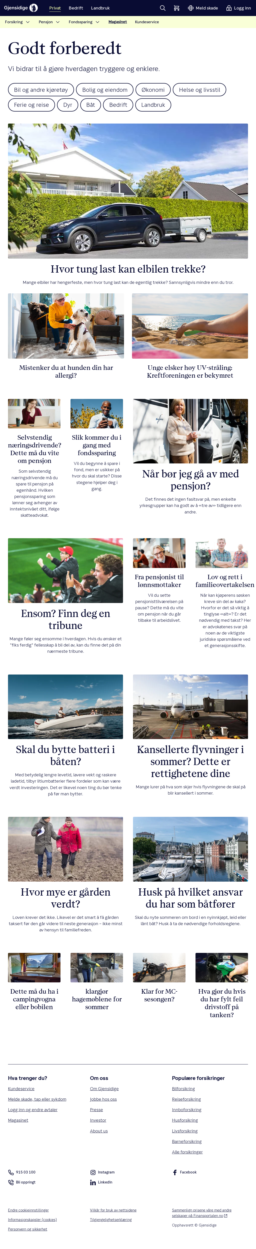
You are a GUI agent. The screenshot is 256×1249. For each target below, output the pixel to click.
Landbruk (158, 106)
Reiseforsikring (186, 1100)
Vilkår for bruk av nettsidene (114, 1212)
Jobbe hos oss (103, 1100)
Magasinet (18, 1122)
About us (99, 1132)
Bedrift (122, 106)
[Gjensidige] (22, 8)
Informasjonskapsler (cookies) (33, 1222)
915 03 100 (22, 1175)
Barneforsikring (187, 1143)
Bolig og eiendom (107, 90)
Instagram (102, 1176)
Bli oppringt (22, 1186)
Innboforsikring (187, 1111)
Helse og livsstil (206, 90)
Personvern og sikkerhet (28, 1232)
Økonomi (158, 90)
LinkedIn (101, 1186)
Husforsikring (185, 1122)
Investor (98, 1122)
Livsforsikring (185, 1132)
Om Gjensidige (104, 1090)
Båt (93, 106)
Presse (96, 1111)
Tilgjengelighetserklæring (111, 1222)
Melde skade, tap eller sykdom (37, 1100)
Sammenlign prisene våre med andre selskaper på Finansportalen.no (207, 1215)
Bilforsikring (184, 1090)
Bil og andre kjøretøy (42, 90)
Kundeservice (21, 1090)
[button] (163, 8)
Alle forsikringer (187, 1154)
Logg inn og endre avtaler (33, 1111)
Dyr (69, 106)
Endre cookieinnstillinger (29, 1212)
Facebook (184, 1176)
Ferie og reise (32, 106)
